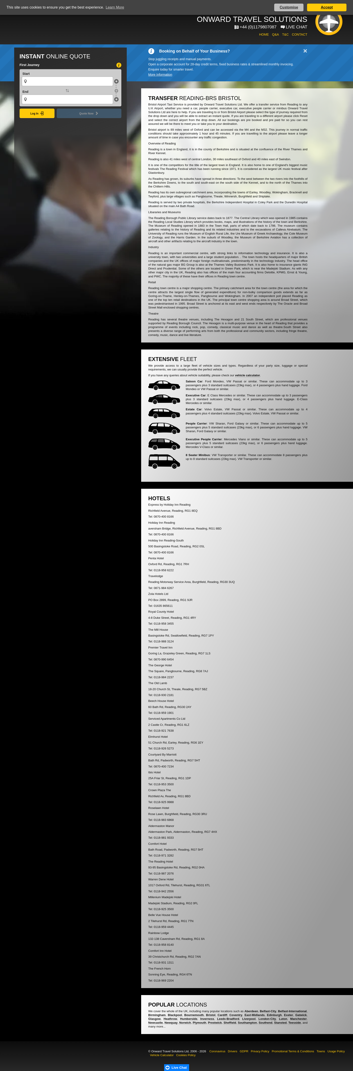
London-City (267, 1019)
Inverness (207, 1019)
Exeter (288, 1015)
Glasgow (154, 1019)
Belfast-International (292, 1011)
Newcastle (155, 1022)
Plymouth (199, 1022)
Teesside (294, 1022)
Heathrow (170, 1019)
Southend (265, 1022)
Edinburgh (274, 1015)
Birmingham (157, 1015)
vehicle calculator (247, 375)
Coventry (235, 1015)
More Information (160, 74)
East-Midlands (254, 1015)
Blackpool (175, 1015)
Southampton (247, 1022)
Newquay (171, 1022)
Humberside (188, 1019)
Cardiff (222, 1015)
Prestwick (215, 1022)
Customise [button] (289, 7)
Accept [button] (327, 7)
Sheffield (230, 1022)
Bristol (210, 1015)
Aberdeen (251, 1011)
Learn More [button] (115, 7)
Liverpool (249, 1019)
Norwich (185, 1022)
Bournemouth (194, 1015)
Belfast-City (268, 1011)
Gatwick (301, 1015)
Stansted (280, 1022)
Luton (283, 1019)
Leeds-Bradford (228, 1019)
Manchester (298, 1019)
